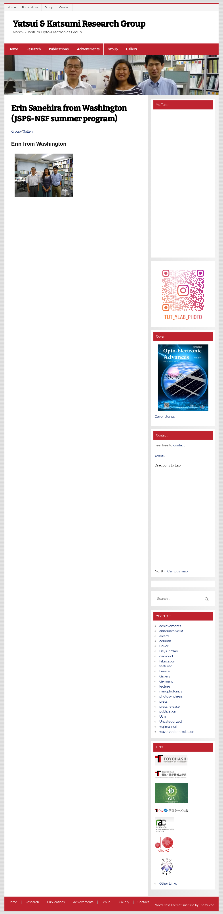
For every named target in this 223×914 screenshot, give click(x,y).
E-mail (159, 455)
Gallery (131, 49)
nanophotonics (170, 691)
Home (12, 7)
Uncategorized (170, 722)
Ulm (162, 716)
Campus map (177, 571)
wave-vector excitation (176, 732)
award (164, 636)
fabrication (167, 661)
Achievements (88, 49)
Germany (166, 681)
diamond (166, 656)
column (165, 641)
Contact (64, 7)
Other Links (168, 884)
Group (49, 7)
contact (179, 445)
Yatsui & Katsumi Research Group (79, 24)
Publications (30, 7)
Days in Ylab (168, 651)
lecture (164, 686)
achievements (170, 626)
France (164, 671)
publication (167, 711)
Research (33, 49)
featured (165, 666)
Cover (163, 646)
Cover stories (165, 417)
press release (169, 707)
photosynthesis (171, 696)
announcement (171, 631)
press (163, 701)
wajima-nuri (168, 727)
